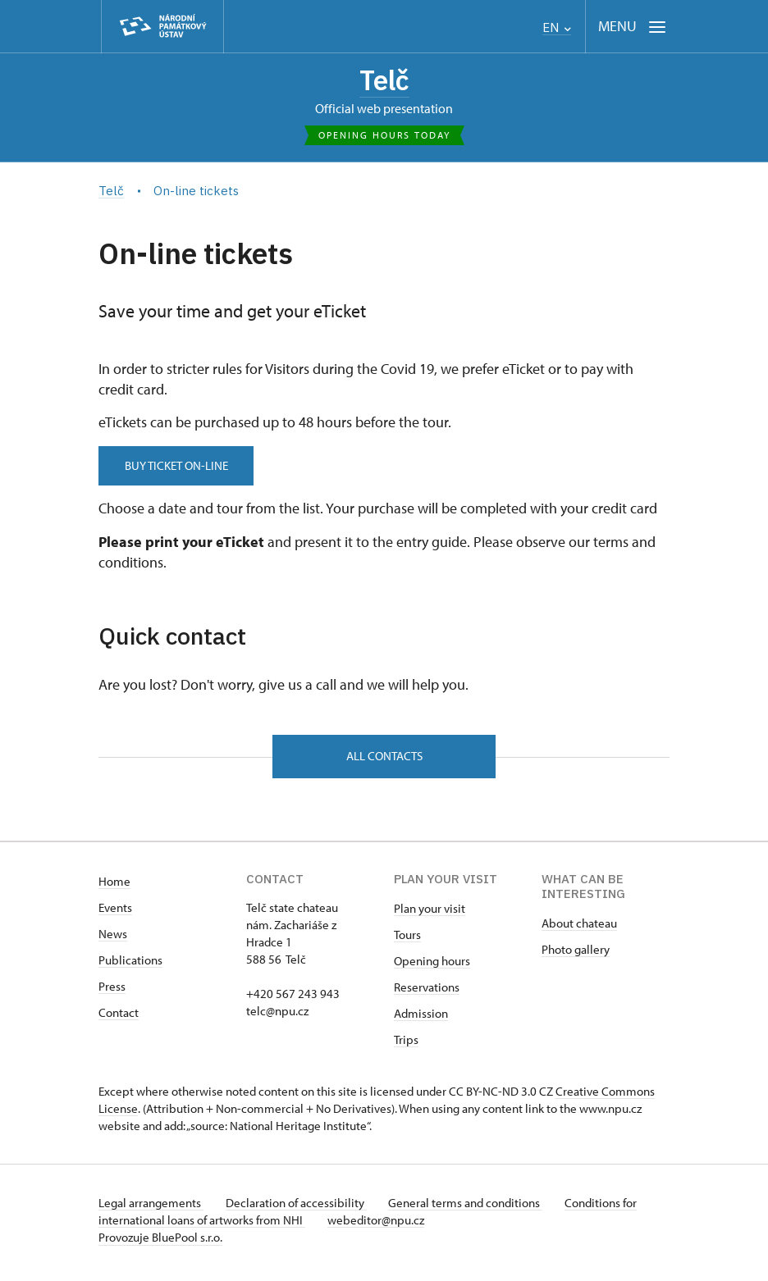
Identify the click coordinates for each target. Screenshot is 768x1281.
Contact (118, 1018)
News (112, 939)
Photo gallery (576, 955)
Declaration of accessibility (300, 1208)
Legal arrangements (150, 1208)
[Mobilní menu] (632, 26)
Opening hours (432, 966)
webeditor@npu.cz (379, 1225)
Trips (406, 1045)
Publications (130, 965)
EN (556, 27)
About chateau (579, 929)
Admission (421, 1019)
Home (114, 887)
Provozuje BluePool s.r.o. (160, 1243)
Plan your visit (429, 914)
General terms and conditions (474, 1208)
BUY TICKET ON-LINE (180, 468)
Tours (407, 940)
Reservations (426, 993)
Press (112, 992)
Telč (384, 81)
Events (115, 913)
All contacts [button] (384, 760)
